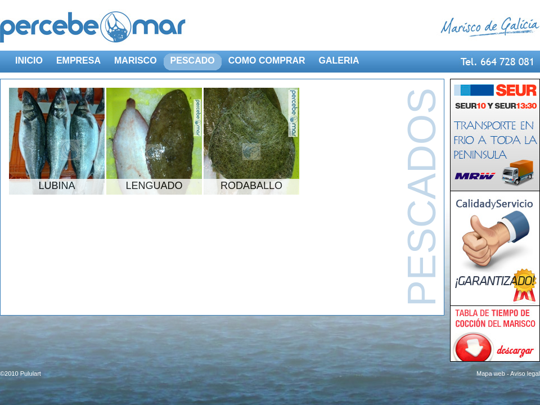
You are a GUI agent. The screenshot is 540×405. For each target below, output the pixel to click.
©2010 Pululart (20, 373)
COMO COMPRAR (266, 60)
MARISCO (135, 60)
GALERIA (339, 60)
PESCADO (192, 60)
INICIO (29, 60)
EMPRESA (78, 60)
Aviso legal (525, 373)
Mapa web (490, 373)
